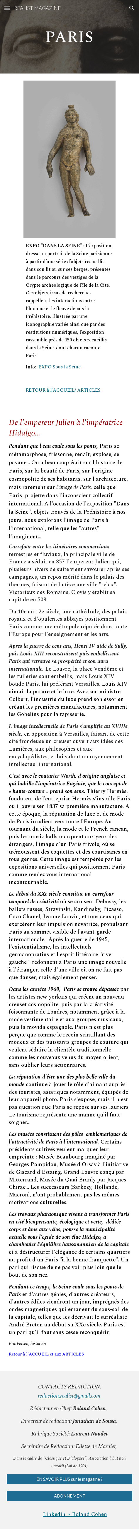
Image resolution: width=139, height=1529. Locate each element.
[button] (7, 8)
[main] (69, 37)
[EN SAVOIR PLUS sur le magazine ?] (69, 1479)
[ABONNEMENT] (69, 1496)
